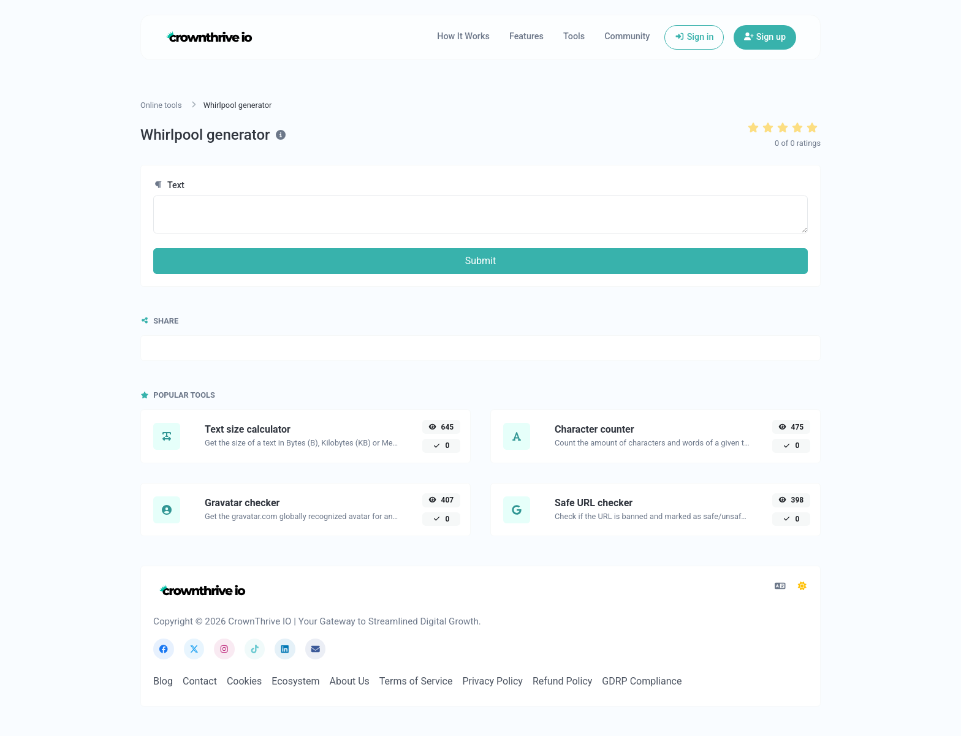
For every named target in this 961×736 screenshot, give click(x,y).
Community (627, 36)
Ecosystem (295, 681)
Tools (574, 36)
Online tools (161, 105)
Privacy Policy (492, 681)
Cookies (244, 681)
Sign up (765, 37)
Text (168, 185)
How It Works (463, 36)
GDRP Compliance (642, 681)
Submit (480, 261)
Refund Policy (562, 681)
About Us (350, 681)
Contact (200, 681)
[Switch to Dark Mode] (802, 586)
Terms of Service (416, 681)
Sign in (694, 37)
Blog (163, 681)
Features (526, 36)
